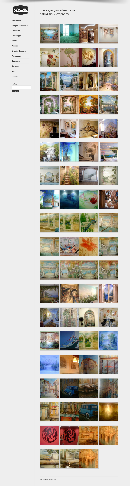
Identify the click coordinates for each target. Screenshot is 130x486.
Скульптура (16, 35)
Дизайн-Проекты (19, 51)
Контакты (16, 30)
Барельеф (16, 61)
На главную (16, 20)
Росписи (15, 46)
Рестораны (16, 56)
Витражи (15, 66)
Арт (13, 71)
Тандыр (15, 76)
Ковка (14, 41)
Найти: (14, 84)
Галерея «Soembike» (20, 25)
